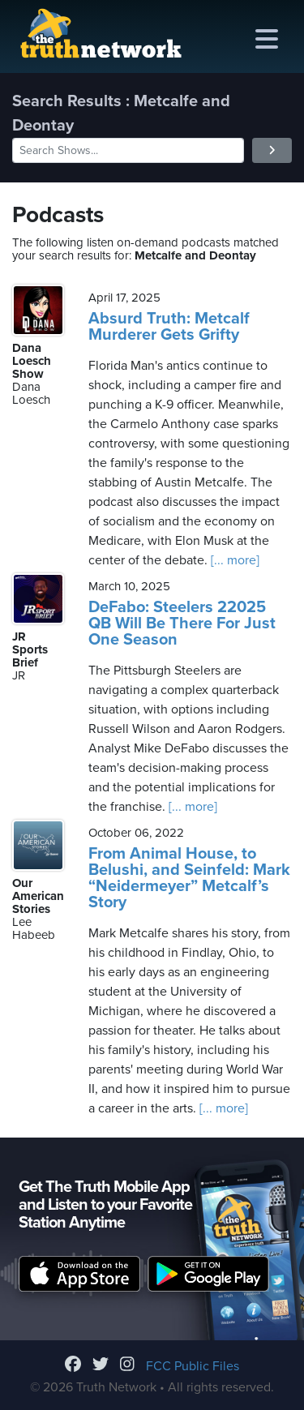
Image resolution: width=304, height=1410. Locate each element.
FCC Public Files (192, 1366)
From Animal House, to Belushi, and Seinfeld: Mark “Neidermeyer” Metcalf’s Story (189, 878)
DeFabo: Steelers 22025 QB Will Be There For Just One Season (182, 623)
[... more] (233, 560)
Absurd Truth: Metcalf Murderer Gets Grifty (169, 327)
